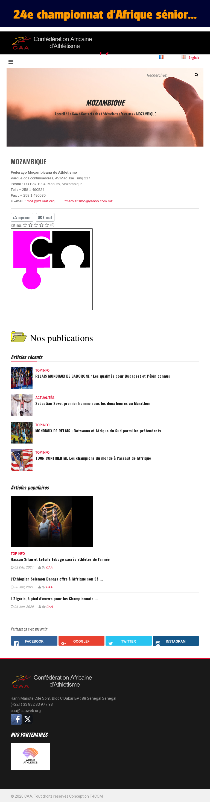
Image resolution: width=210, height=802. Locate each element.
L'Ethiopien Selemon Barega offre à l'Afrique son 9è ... (57, 579)
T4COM (96, 796)
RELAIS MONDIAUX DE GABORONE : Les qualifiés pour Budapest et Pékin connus (102, 376)
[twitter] (107, 53)
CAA (49, 567)
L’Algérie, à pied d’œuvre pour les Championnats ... (54, 598)
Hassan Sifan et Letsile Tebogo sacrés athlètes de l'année (60, 559)
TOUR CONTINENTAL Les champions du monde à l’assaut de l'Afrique (93, 458)
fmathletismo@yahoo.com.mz (89, 201)
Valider (196, 74)
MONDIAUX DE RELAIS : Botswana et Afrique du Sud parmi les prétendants (98, 430)
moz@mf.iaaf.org (41, 201)
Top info (42, 370)
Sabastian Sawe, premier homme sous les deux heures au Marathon (92, 403)
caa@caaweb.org (26, 710)
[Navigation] (14, 61)
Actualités (44, 398)
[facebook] (101, 53)
